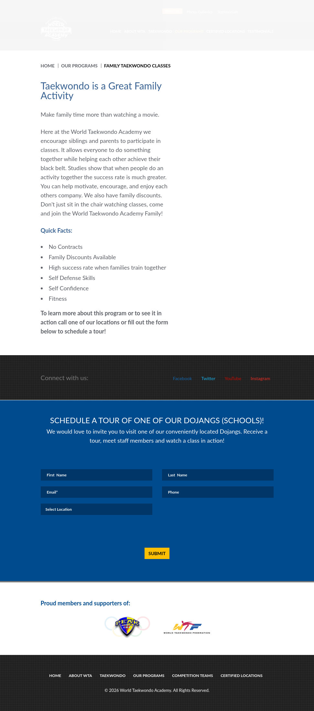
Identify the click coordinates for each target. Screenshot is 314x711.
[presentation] (150, 531)
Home (115, 31)
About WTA (135, 31)
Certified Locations (225, 31)
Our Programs (189, 31)
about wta (80, 675)
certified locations (242, 675)
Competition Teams (192, 675)
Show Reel (172, 11)
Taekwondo (160, 31)
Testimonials (227, 11)
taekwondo (112, 675)
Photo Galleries (200, 11)
